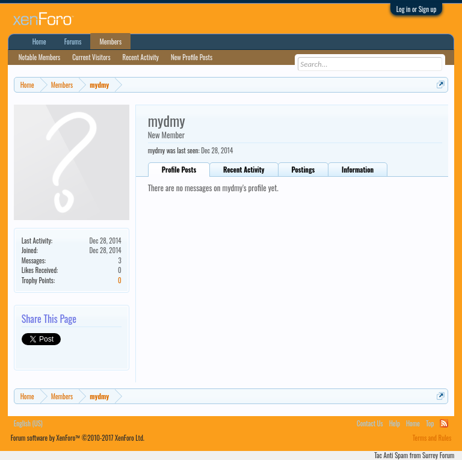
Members (110, 41)
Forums (73, 41)
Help (394, 423)
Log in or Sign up (416, 9)
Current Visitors (91, 57)
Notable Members (40, 57)
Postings (303, 169)
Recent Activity (243, 169)
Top (430, 423)
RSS (444, 423)
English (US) (28, 423)
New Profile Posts (191, 57)
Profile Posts (179, 169)
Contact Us (370, 423)
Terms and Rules (432, 438)
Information (358, 169)
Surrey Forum (438, 455)
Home (39, 41)
